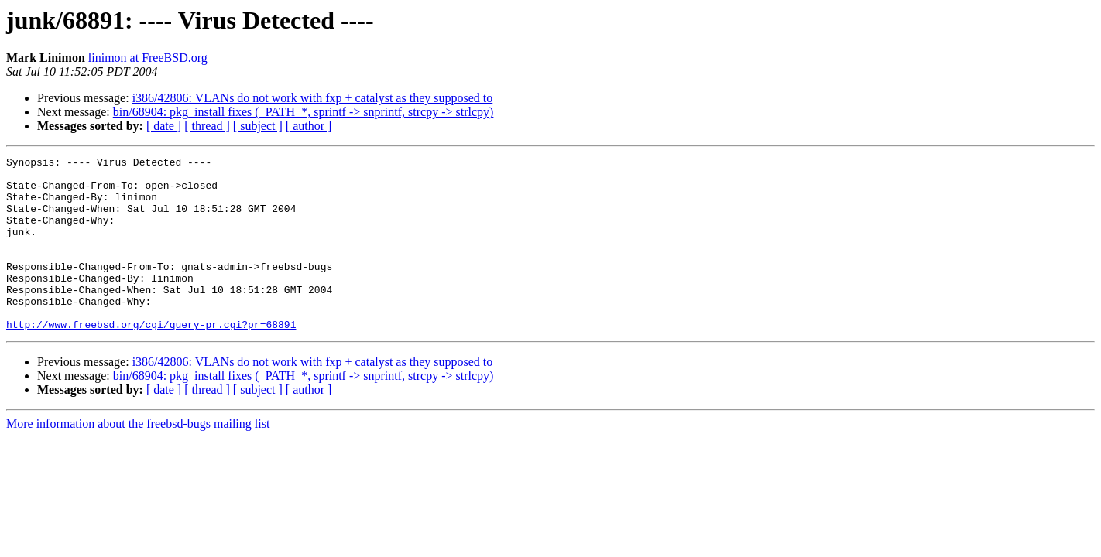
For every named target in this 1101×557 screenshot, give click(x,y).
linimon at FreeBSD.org (148, 57)
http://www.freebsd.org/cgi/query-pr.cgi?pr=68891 (151, 359)
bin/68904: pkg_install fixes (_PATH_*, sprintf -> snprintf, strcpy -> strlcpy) (303, 111)
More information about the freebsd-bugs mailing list (137, 458)
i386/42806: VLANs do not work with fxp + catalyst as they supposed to (312, 97)
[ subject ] (258, 125)
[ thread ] (207, 125)
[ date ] (163, 125)
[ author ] (309, 125)
